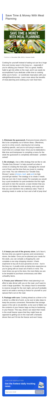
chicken (18, 174)
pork (32, 174)
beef (24, 174)
